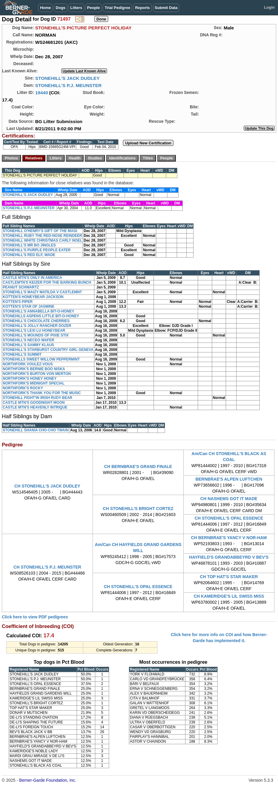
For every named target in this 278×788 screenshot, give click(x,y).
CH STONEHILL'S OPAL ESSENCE (228, 518)
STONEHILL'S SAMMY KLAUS (28, 345)
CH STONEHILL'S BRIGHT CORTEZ (138, 508)
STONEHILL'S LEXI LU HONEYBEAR (34, 330)
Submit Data (166, 7)
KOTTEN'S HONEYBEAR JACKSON (33, 297)
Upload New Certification (148, 143)
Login (269, 7)
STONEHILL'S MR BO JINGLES (29, 245)
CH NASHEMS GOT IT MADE (229, 498)
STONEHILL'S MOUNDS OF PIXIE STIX (36, 335)
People (93, 7)
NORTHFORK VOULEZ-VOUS (28, 364)
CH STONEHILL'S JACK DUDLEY (47, 486)
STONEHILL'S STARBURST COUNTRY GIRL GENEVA (48, 350)
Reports (142, 7)
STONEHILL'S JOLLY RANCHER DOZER (37, 326)
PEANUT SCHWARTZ (21, 287)
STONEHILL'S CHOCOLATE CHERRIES (36, 321)
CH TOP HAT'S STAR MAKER (229, 576)
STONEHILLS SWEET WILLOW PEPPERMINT (41, 359)
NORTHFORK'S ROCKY (23, 388)
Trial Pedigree (117, 7)
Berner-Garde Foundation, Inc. (47, 780)
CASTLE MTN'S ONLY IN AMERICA (32, 278)
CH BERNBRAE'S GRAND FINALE (138, 466)
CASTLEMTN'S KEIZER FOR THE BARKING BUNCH (47, 282)
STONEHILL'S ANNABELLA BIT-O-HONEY (38, 311)
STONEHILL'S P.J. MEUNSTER (68, 85)
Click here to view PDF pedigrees (35, 616)
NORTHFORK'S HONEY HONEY (30, 378)
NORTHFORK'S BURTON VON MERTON (37, 374)
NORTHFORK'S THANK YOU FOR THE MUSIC (42, 393)
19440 (41, 92)
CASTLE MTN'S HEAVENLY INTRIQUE (35, 407)
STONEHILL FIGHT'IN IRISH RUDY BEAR (37, 398)
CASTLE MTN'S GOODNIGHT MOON (34, 402)
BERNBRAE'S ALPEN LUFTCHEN (228, 479)
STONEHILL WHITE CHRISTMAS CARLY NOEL (42, 240)
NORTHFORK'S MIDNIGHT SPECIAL (34, 383)
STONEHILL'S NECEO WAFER (28, 340)
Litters (76, 7)
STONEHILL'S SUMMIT (22, 354)
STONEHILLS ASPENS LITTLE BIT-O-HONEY (41, 316)
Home (45, 7)
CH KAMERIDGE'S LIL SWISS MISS (229, 596)
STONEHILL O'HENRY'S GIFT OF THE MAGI (40, 231)
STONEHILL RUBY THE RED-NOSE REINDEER (42, 236)
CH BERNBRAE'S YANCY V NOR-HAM (229, 537)
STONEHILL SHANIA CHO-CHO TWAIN (36, 430)
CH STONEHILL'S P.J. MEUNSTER (47, 567)
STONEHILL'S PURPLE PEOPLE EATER (37, 250)
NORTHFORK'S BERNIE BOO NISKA (34, 369)
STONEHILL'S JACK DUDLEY (67, 78)
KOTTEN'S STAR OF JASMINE (28, 306)
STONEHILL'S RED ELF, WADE (29, 255)
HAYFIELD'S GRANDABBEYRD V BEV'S (228, 557)
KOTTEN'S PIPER (18, 302)
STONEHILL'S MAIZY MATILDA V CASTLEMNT (42, 292)
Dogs (61, 7)
